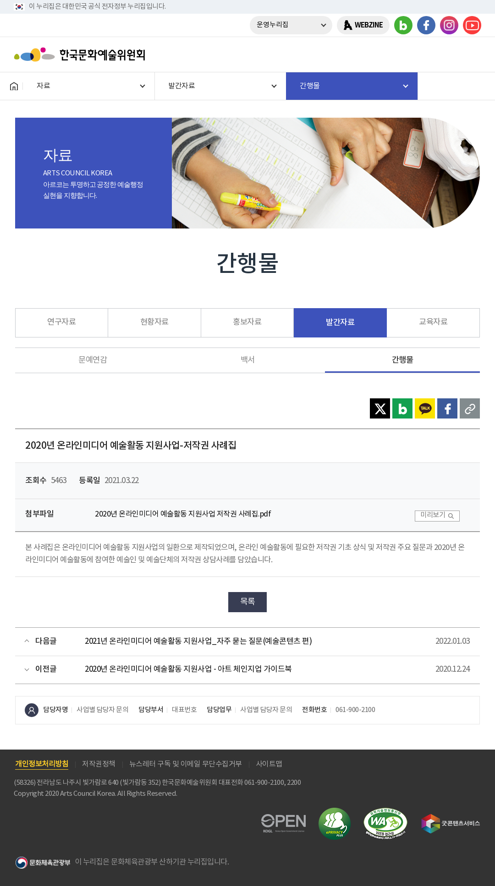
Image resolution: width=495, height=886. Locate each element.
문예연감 (92, 360)
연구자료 (61, 322)
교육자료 (433, 322)
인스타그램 (449, 25)
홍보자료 (247, 322)
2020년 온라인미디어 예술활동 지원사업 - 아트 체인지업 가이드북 (188, 669)
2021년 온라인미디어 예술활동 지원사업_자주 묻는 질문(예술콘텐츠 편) (198, 641)
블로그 (403, 25)
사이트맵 (269, 764)
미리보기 (432, 515)
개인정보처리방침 (41, 764)
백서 (248, 360)
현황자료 (154, 322)
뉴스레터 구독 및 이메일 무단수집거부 (185, 764)
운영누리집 (273, 25)
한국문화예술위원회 (81, 54)
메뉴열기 (471, 54)
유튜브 (472, 25)
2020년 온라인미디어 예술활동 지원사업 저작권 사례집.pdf (183, 514)
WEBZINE (369, 25)
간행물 (402, 360)
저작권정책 (99, 764)
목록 (247, 602)
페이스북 (426, 25)
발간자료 (340, 322)
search (447, 54)
